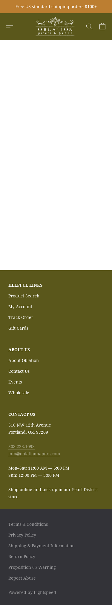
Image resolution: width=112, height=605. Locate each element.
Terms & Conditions (28, 524)
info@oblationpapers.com (34, 453)
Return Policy (21, 556)
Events (15, 382)
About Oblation (23, 360)
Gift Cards (18, 328)
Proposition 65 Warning (32, 567)
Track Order (20, 317)
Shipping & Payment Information (41, 546)
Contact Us (19, 371)
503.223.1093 (21, 446)
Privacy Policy (22, 535)
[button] (56, 26)
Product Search (23, 296)
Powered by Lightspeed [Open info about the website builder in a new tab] (32, 592)
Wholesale (18, 392)
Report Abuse (22, 578)
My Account (20, 306)
